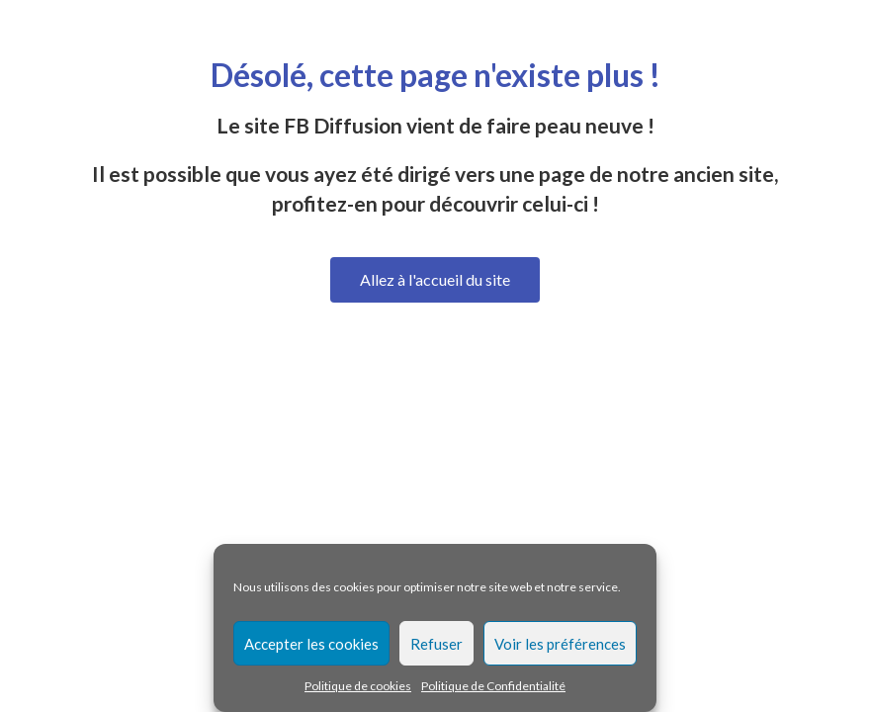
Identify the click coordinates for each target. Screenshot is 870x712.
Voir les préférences (560, 644)
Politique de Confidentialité (493, 685)
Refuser (436, 644)
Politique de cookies (357, 685)
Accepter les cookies (311, 644)
